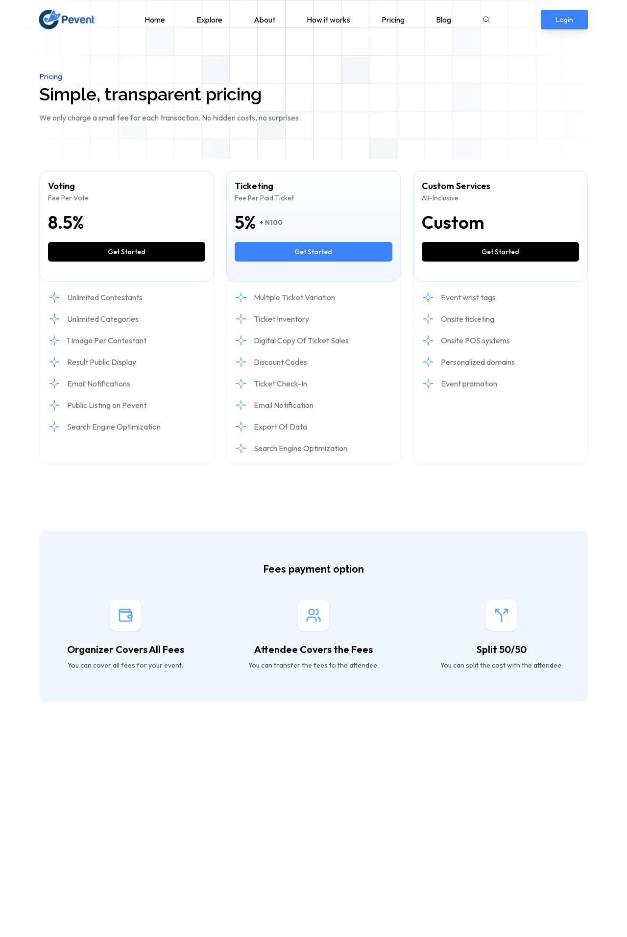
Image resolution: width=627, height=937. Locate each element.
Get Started (126, 251)
